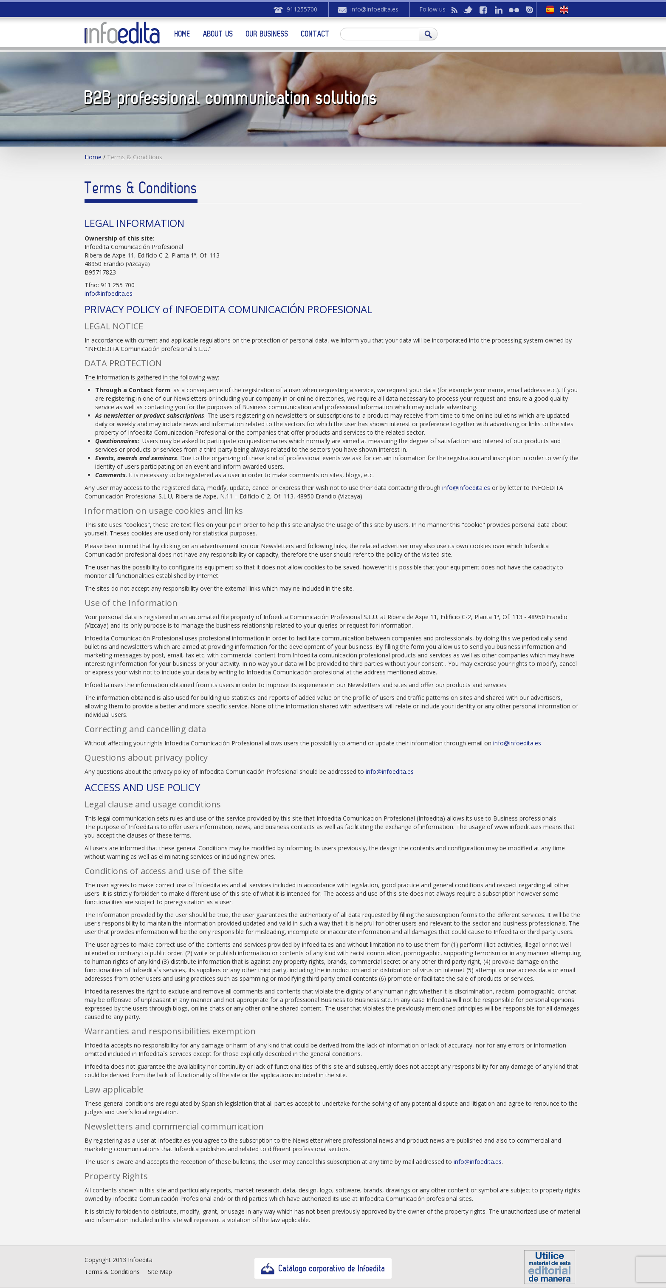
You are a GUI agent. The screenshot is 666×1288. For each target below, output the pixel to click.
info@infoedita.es (374, 9)
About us (218, 33)
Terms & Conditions (112, 1272)
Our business (267, 33)
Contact (315, 33)
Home (182, 33)
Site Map (160, 1272)
